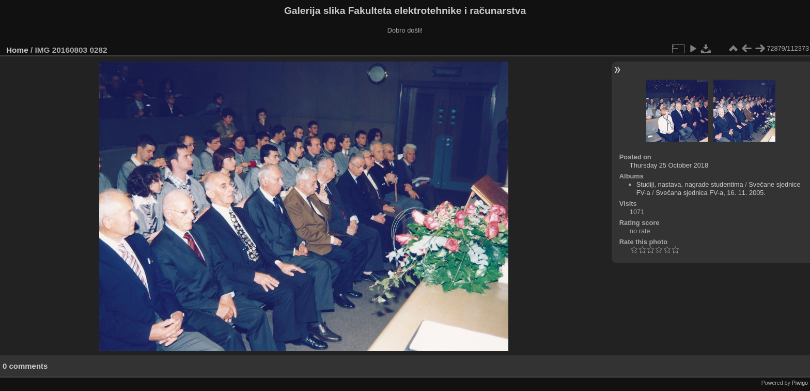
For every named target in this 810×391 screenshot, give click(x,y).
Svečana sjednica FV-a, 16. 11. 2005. (711, 193)
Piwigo (800, 383)
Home (17, 50)
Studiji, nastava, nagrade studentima (689, 184)
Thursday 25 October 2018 (669, 165)
